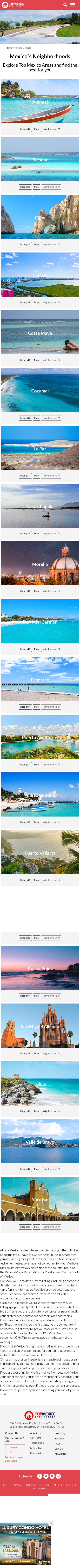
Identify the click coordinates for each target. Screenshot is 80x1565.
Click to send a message (14, 1459)
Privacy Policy (40, 1488)
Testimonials (37, 1442)
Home (9, 47)
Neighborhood (51, 129)
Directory (60, 1433)
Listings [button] (16, 1518)
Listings (25, 129)
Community (36, 1452)
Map (36, 129)
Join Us (59, 1448)
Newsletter (61, 1453)
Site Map (59, 1438)
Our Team (35, 1437)
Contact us (14, 1449)
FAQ (57, 1443)
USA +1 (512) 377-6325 (15, 1439)
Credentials (36, 1447)
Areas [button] (15, 1510)
